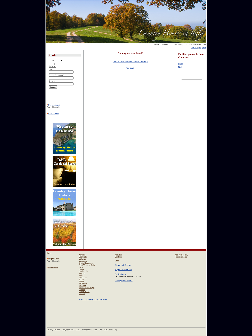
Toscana (82, 285)
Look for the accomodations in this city (130, 61)
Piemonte (83, 277)
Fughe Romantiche (123, 269)
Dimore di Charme (123, 265)
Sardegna (83, 283)
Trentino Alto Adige (86, 287)
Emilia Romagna (86, 263)
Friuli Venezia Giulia (87, 265)
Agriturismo (120, 274)
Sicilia (81, 281)
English (202, 47)
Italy (180, 67)
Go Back (130, 68)
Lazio (81, 267)
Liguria (81, 269)
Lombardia (83, 271)
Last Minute (53, 113)
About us (164, 44)
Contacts (188, 44)
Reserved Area (199, 44)
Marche (82, 273)
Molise (81, 275)
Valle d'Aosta (84, 292)
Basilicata (83, 257)
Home (156, 44)
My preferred (54, 105)
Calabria (82, 259)
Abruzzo (82, 255)
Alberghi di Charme (124, 280)
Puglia (81, 279)
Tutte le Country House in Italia (93, 299)
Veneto (82, 294)
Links (117, 261)
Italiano (194, 47)
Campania (83, 261)
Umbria (82, 290)
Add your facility (176, 44)
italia (180, 63)
